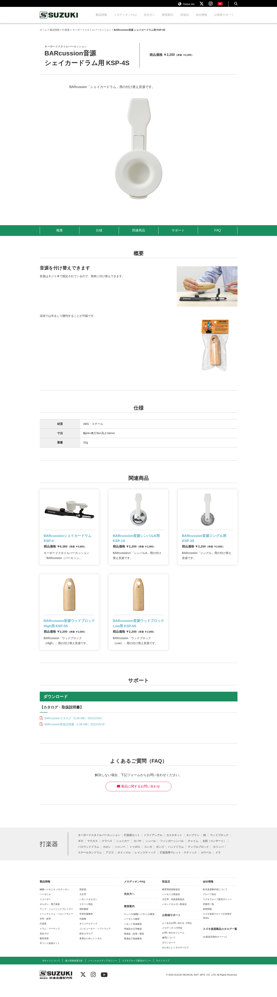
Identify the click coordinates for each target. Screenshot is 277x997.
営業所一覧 (208, 916)
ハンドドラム (176, 858)
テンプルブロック (198, 858)
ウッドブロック (219, 847)
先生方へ (149, 18)
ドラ (218, 864)
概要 (59, 234)
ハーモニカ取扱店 (171, 906)
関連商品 (138, 234)
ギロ (80, 853)
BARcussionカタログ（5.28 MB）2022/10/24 (73, 730)
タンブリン (192, 847)
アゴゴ (109, 864)
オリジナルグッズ (88, 935)
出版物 (82, 930)
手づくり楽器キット (50, 955)
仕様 (99, 234)
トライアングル (153, 847)
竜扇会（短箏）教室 (134, 945)
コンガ (148, 858)
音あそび (44, 945)
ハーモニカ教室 (132, 931)
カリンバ (218, 858)
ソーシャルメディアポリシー (102, 972)
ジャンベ (120, 858)
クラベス (107, 853)
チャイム (193, 853)
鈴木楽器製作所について (215, 901)
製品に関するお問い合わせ (138, 798)
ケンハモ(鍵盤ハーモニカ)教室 (139, 926)
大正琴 (82, 906)
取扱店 (184, 18)
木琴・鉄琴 (45, 930)
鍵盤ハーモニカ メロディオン (54, 901)
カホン (107, 858)
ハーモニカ (45, 906)
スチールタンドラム (90, 864)
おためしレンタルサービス (175, 959)
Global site (186, 5)
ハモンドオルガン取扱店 (174, 916)
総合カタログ (86, 945)
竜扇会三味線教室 (133, 950)
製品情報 (101, 18)
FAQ (217, 234)
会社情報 (201, 18)
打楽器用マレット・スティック (178, 864)
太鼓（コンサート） (214, 853)
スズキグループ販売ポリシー (217, 911)
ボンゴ (160, 858)
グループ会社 (209, 906)
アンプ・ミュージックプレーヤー (56, 921)
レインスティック (145, 864)
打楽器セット (132, 847)
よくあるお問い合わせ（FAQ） (177, 935)
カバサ (137, 853)
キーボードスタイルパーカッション (99, 847)
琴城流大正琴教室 (133, 941)
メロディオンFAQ (125, 18)
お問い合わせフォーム (173, 944)
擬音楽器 (44, 950)
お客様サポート (224, 18)
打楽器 (43, 935)
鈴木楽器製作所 (59, 18)
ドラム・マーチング (50, 940)
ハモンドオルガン (88, 911)
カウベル (206, 864)
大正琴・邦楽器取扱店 (173, 911)
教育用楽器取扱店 (171, 901)
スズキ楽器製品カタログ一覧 (220, 940)
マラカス (92, 853)
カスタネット (174, 847)
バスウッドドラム (88, 858)
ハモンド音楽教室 (133, 935)
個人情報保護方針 (74, 972)
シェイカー (122, 853)
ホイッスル (124, 864)
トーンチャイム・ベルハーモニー (56, 926)
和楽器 (82, 901)
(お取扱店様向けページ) (215, 948)
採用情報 (207, 921)
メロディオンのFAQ (172, 940)
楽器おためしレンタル (90, 950)
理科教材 (83, 921)
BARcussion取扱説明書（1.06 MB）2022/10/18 (74, 736)
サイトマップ (162, 972)
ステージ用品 (86, 916)
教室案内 (167, 18)
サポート (178, 234)
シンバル (150, 853)
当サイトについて (51, 972)
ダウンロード (168, 954)
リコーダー (45, 911)
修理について (168, 949)
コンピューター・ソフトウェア (95, 940)
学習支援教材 (86, 926)
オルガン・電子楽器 (50, 916)
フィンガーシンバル (172, 853)
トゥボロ (134, 858)
